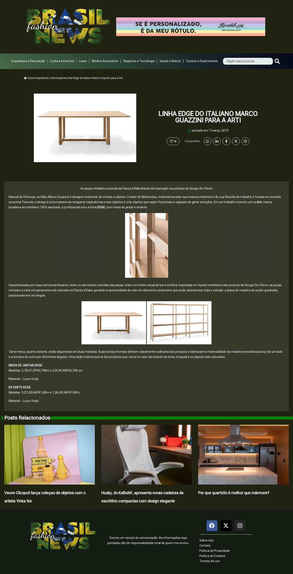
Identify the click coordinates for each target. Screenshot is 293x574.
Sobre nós (206, 540)
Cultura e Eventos (62, 61)
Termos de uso (209, 561)
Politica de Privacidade (214, 550)
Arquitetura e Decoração (28, 61)
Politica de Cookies (212, 556)
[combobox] (248, 61)
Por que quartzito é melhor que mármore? (233, 493)
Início (29, 78)
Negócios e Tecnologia (139, 61)
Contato (205, 545)
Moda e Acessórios (105, 61)
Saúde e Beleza (170, 61)
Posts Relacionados (27, 418)
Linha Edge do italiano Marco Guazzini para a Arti (208, 117)
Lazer (83, 61)
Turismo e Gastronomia (202, 61)
